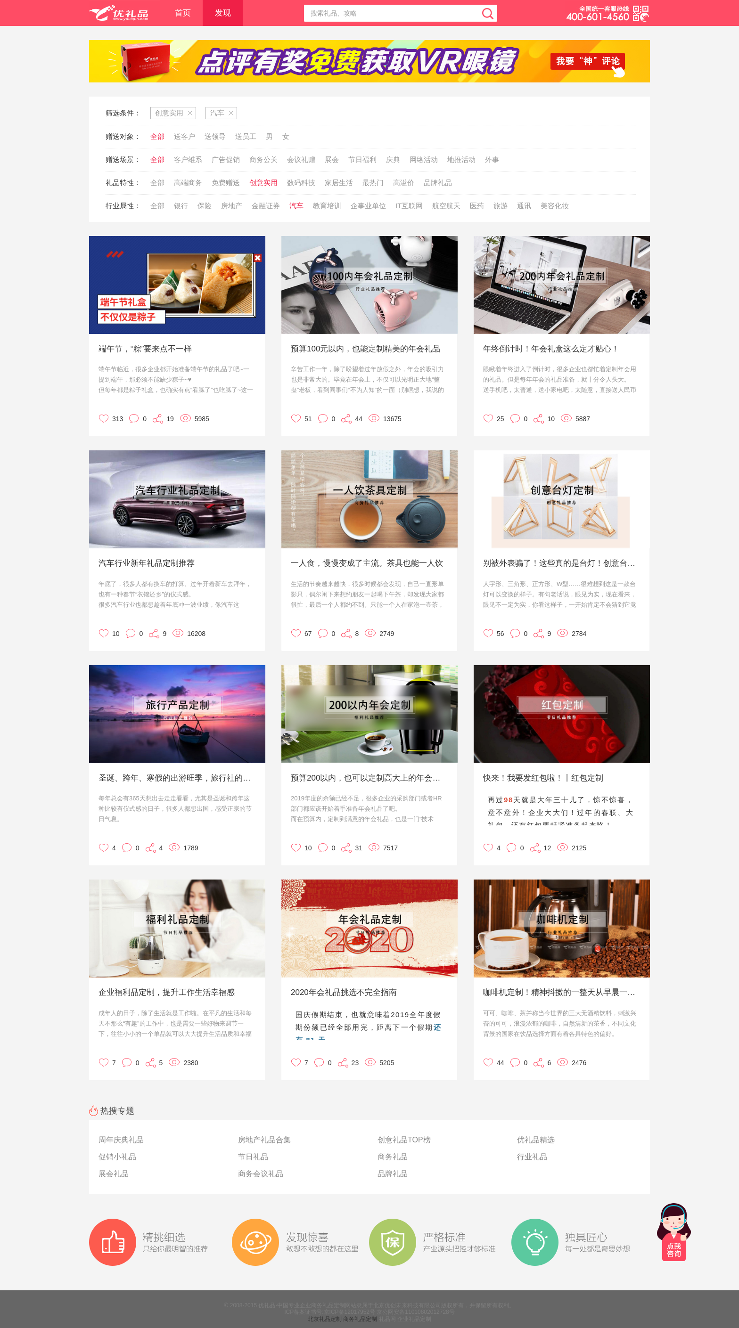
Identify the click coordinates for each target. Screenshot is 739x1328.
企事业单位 (368, 206)
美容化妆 (555, 206)
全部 (157, 136)
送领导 (215, 136)
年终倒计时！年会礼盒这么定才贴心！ (551, 348)
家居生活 (339, 183)
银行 (181, 206)
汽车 (296, 206)
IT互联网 (409, 206)
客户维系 (188, 159)
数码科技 (301, 183)
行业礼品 (532, 1157)
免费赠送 (226, 183)
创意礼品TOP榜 (404, 1140)
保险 (204, 206)
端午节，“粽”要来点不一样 (145, 348)
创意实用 (263, 183)
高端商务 (188, 183)
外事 (492, 159)
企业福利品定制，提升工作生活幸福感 (167, 992)
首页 (183, 12)
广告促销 (226, 159)
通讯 (524, 206)
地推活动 (461, 159)
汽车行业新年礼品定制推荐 (147, 563)
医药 (477, 206)
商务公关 (263, 159)
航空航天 (446, 206)
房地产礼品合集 (264, 1140)
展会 (332, 159)
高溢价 (403, 183)
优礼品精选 (536, 1140)
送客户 (184, 136)
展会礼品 (114, 1174)
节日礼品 (253, 1157)
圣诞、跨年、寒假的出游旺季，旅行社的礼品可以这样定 (176, 778)
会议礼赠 (301, 159)
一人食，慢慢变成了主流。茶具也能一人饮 (367, 563)
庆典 (393, 159)
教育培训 (327, 206)
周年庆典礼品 (121, 1140)
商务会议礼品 (260, 1174)
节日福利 (362, 159)
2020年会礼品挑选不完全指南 (344, 992)
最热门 (373, 183)
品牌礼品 (438, 183)
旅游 (500, 206)
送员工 (245, 136)
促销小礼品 (117, 1157)
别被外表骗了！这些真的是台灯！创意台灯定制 (560, 563)
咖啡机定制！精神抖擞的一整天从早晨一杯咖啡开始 (560, 992)
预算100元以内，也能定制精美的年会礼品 (365, 348)
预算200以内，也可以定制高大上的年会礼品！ (368, 778)
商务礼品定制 (360, 1319)
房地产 (231, 206)
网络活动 (424, 159)
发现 (223, 12)
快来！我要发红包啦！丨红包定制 (543, 778)
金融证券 (266, 206)
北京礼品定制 (325, 1319)
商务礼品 (393, 1157)
